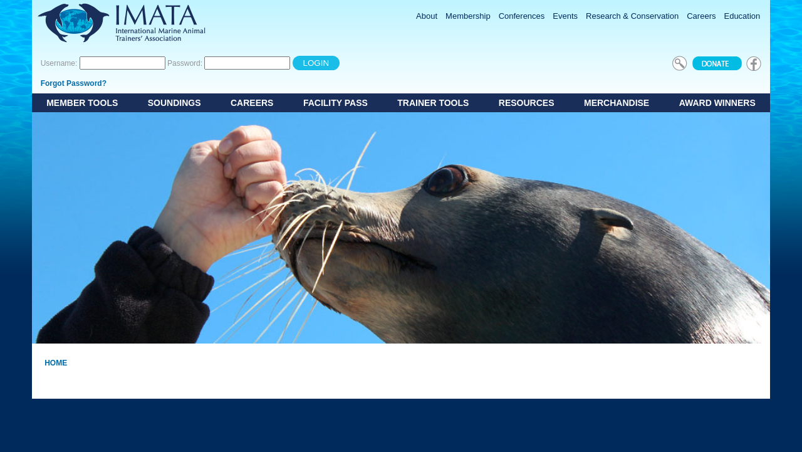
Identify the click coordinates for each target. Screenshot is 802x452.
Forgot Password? (74, 83)
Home (55, 363)
